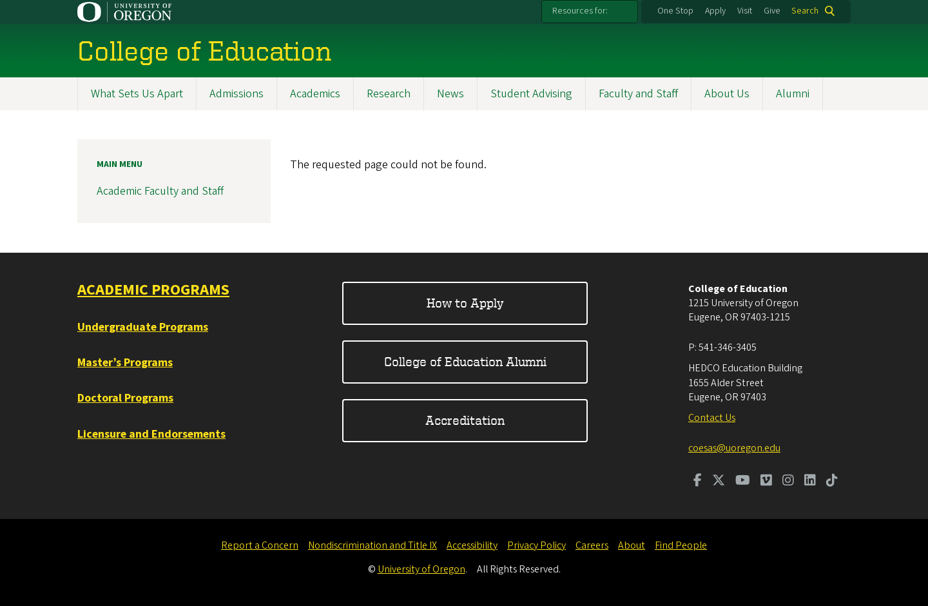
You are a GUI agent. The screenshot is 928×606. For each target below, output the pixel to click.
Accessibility (472, 545)
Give (772, 11)
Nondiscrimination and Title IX (372, 545)
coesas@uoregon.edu (734, 448)
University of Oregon (421, 569)
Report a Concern (259, 545)
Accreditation (465, 420)
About (631, 545)
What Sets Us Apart (137, 94)
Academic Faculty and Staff (160, 191)
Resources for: (580, 11)
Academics (315, 94)
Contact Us (711, 418)
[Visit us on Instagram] (788, 481)
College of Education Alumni (465, 361)
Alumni (792, 94)
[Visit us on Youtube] (742, 481)
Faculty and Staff (638, 94)
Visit (744, 11)
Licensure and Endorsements (151, 434)
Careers (591, 545)
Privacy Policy (536, 545)
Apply (715, 11)
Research (389, 94)
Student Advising (531, 94)
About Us (726, 94)
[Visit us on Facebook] (697, 481)
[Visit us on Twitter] (718, 481)
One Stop (675, 11)
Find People (681, 545)
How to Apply (465, 302)
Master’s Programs (125, 363)
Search (804, 11)
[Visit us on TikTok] (832, 481)
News (450, 94)
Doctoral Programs (125, 398)
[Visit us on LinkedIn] (810, 481)
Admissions (236, 94)
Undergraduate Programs (142, 327)
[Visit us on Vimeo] (766, 481)
